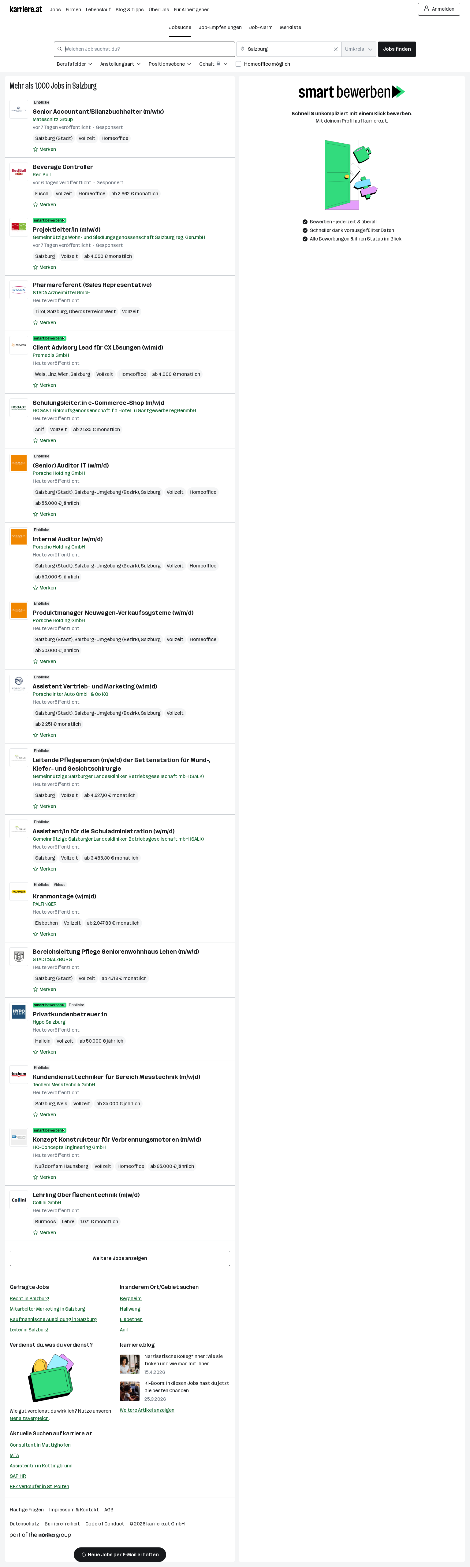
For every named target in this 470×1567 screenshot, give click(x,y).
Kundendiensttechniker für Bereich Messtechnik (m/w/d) (116, 1077)
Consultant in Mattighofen (40, 1445)
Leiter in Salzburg (29, 1330)
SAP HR (18, 1476)
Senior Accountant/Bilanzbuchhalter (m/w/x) (98, 111)
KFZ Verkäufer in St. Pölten (39, 1486)
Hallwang (130, 1309)
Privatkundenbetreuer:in (70, 1014)
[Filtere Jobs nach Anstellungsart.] (124, 65)
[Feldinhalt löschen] (335, 49)
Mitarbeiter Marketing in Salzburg (47, 1309)
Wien (63, 374)
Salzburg (84, 86)
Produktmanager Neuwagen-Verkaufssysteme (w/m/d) (113, 612)
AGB (109, 1510)
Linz (51, 374)
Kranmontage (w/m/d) (64, 896)
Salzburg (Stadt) (54, 138)
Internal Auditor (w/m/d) (68, 539)
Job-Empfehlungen (220, 27)
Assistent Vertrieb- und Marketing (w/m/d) (95, 686)
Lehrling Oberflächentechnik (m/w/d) (86, 1194)
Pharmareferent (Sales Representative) (92, 284)
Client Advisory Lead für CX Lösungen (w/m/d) (98, 347)
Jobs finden (397, 49)
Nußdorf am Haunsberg (61, 1166)
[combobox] (144, 49)
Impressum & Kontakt (74, 1510)
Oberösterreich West (92, 311)
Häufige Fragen (27, 1510)
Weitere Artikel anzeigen (147, 1410)
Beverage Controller (63, 167)
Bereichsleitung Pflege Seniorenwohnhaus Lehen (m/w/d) (116, 951)
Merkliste (290, 27)
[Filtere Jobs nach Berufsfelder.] (78, 65)
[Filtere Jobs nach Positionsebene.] (174, 65)
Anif (39, 429)
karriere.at (77, 1433)
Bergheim (131, 1298)
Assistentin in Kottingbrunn (41, 1466)
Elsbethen (46, 923)
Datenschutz (24, 1524)
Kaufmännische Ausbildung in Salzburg (53, 1319)
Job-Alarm (261, 27)
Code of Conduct (104, 1524)
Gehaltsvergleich (29, 1418)
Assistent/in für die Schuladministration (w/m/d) (103, 831)
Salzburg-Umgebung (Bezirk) (106, 492)
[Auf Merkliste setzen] (44, 149)
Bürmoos (45, 1221)
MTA (14, 1455)
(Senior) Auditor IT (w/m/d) (71, 465)
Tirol (40, 311)
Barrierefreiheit (62, 1524)
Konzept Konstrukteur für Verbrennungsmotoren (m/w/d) (117, 1139)
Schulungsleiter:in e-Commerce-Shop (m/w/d (98, 402)
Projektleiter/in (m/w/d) (66, 229)
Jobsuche (180, 27)
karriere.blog (137, 1344)
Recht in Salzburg (29, 1298)
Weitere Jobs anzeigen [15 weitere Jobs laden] (120, 1258)
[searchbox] (144, 49)
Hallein (42, 1041)
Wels (40, 374)
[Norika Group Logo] (40, 1536)
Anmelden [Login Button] (439, 9)
